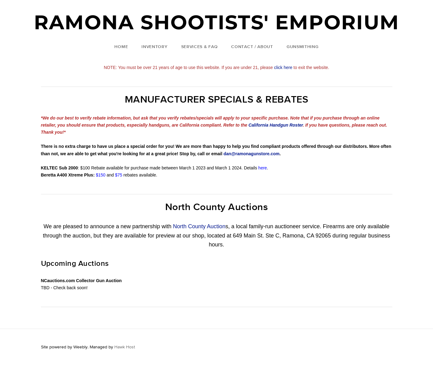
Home (121, 46)
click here (283, 67)
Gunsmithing (303, 46)
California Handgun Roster (275, 125)
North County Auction (199, 226)
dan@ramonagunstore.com (251, 153)
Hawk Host (124, 346)
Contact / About (252, 46)
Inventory (154, 46)
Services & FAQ (199, 46)
